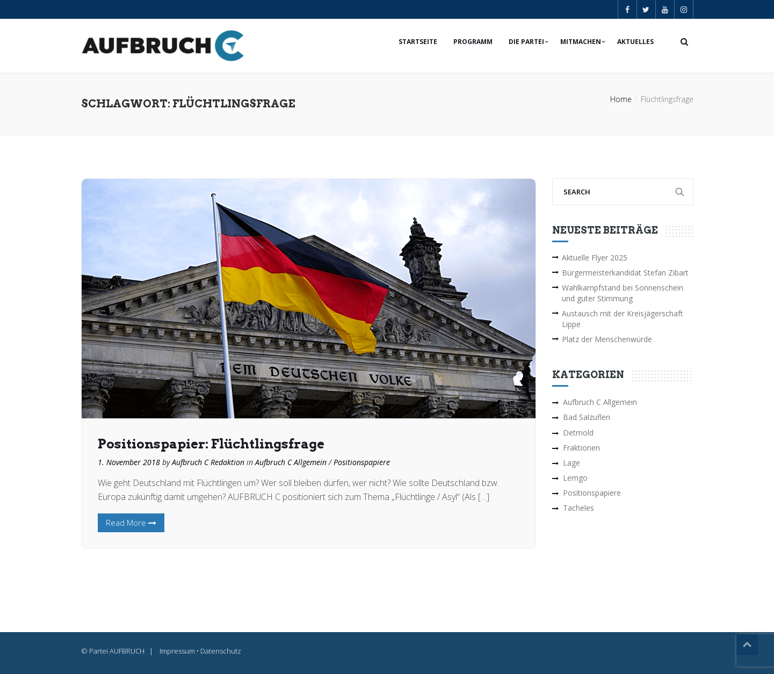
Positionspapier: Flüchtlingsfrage (211, 444)
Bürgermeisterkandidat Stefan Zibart (625, 272)
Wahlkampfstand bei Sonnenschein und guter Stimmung (622, 292)
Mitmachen (580, 41)
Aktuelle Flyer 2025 (594, 257)
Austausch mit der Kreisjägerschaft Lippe (622, 318)
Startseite (418, 41)
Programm (473, 41)
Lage (571, 463)
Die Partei (526, 41)
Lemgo (575, 478)
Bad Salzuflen (586, 417)
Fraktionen (581, 448)
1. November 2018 (129, 462)
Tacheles (578, 508)
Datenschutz (220, 651)
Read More (131, 522)
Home (621, 99)
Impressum (177, 651)
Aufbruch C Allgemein (291, 462)
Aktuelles (635, 41)
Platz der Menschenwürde (607, 339)
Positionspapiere (362, 462)
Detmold (578, 432)
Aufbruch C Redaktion (208, 462)
